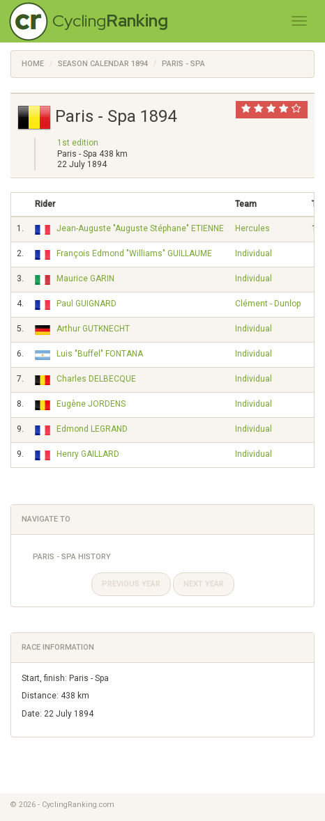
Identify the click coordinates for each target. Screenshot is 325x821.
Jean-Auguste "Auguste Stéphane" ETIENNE (140, 228)
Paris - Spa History (72, 556)
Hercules (252, 228)
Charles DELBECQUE (96, 379)
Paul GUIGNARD (86, 303)
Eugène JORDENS (91, 404)
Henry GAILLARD (87, 454)
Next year (203, 583)
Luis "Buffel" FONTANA (99, 354)
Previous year (131, 583)
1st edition (77, 143)
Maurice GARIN (85, 278)
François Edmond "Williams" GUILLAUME (134, 253)
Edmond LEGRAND (92, 429)
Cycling (110, 20)
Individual (253, 253)
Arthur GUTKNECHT (93, 329)
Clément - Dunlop (268, 303)
